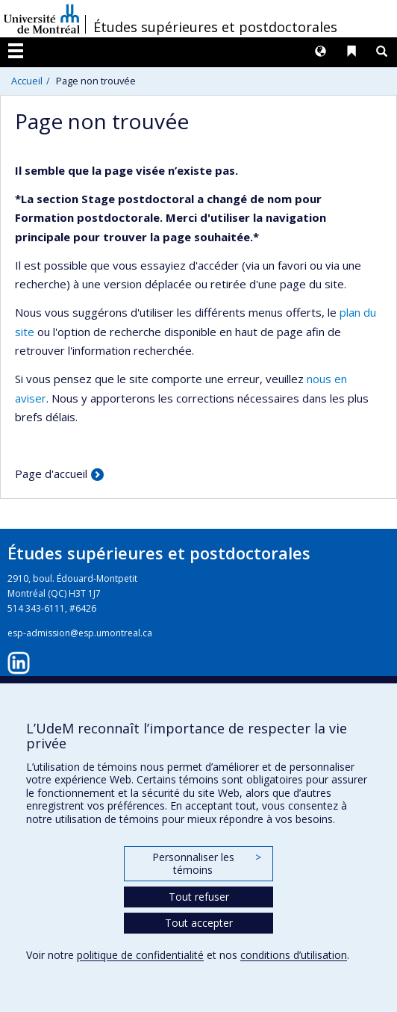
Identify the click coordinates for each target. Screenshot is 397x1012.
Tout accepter (199, 923)
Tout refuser (199, 897)
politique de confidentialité (140, 955)
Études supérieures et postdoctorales (215, 27)
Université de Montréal (42, 19)
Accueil (27, 80)
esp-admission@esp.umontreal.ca (79, 633)
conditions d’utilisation (293, 955)
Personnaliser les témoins (206, 864)
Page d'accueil (51, 473)
